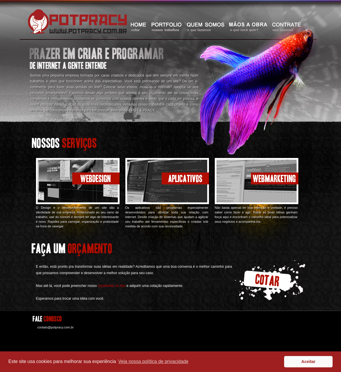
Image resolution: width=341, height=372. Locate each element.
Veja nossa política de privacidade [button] (153, 361)
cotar (270, 280)
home (138, 26)
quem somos (206, 26)
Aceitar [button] (308, 361)
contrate (286, 26)
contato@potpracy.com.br (55, 327)
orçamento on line (111, 286)
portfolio (166, 26)
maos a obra (248, 26)
